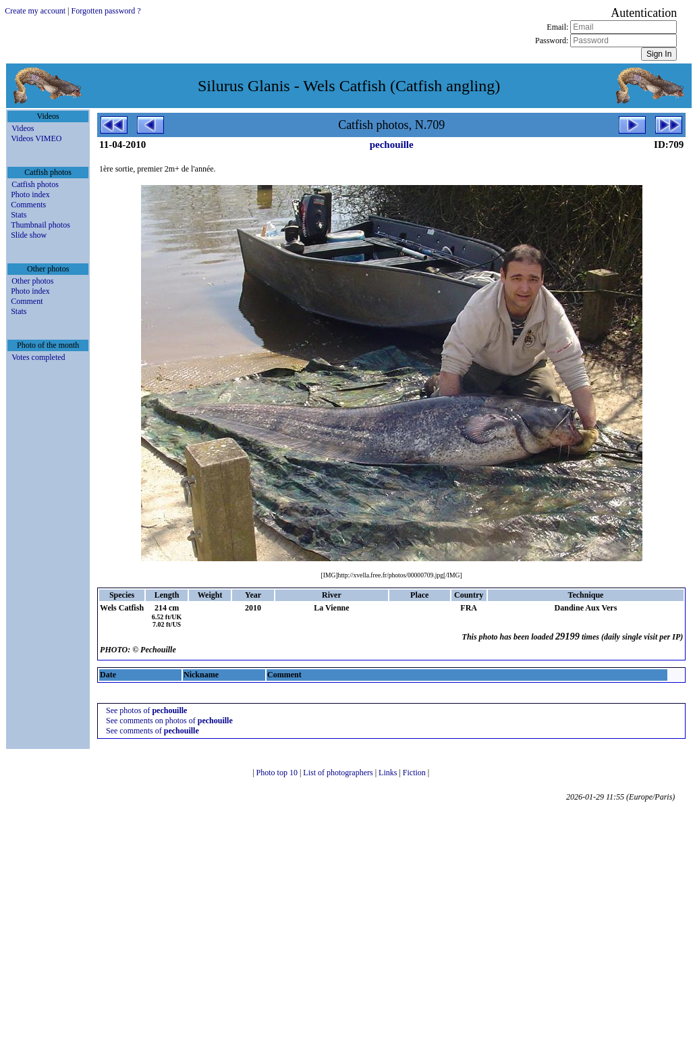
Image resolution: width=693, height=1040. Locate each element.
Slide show (29, 235)
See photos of (146, 710)
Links (389, 772)
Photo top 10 (278, 772)
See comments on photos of (169, 720)
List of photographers (339, 772)
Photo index (30, 194)
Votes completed (38, 357)
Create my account (35, 11)
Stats (18, 214)
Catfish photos (35, 184)
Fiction (415, 772)
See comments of (152, 730)
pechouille (392, 144)
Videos (22, 128)
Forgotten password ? (106, 11)
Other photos (32, 281)
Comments (28, 204)
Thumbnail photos (40, 225)
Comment (27, 301)
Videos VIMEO (36, 138)
